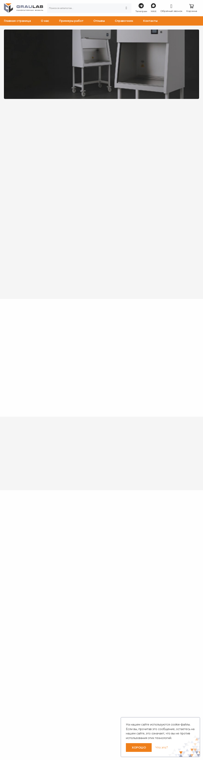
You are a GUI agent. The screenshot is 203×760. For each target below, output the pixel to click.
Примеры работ (71, 21)
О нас (45, 21)
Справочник (124, 21)
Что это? (161, 747)
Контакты (150, 21)
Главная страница (17, 21)
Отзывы (99, 21)
